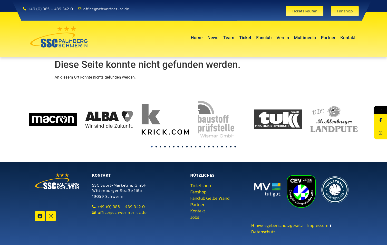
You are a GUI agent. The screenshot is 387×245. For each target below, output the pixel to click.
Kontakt (348, 37)
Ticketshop (200, 185)
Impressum (317, 225)
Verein (283, 37)
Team (228, 37)
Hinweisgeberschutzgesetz (277, 225)
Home (197, 37)
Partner (328, 37)
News (212, 37)
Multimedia (305, 37)
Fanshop (198, 192)
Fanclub (263, 37)
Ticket (245, 37)
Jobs (194, 217)
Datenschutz (263, 232)
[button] (152, 146)
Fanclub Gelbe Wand (210, 198)
